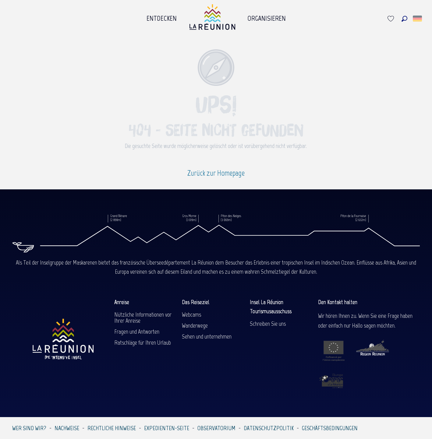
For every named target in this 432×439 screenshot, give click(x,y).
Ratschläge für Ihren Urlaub (142, 342)
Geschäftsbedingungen (330, 428)
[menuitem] (161, 18)
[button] (404, 18)
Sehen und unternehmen (207, 336)
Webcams (191, 314)
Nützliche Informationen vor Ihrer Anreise (143, 317)
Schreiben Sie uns (268, 324)
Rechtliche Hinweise (111, 428)
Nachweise (67, 428)
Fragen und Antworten (136, 331)
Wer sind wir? (29, 428)
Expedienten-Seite (166, 428)
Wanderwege (195, 325)
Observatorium (216, 428)
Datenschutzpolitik (269, 428)
